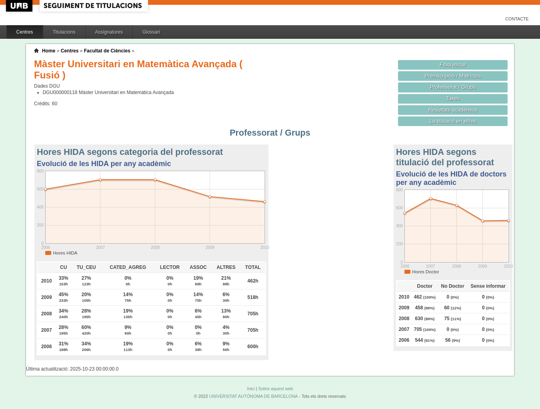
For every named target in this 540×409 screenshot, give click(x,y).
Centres (24, 32)
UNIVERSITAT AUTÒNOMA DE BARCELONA (253, 396)
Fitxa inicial (453, 65)
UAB (20, 6)
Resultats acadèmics (452, 110)
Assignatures (109, 32)
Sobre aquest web (275, 388)
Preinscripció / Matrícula (453, 76)
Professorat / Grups (453, 87)
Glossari (151, 32)
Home (48, 51)
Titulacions (64, 32)
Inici (250, 388)
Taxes (453, 98)
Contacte (517, 18)
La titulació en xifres (453, 121)
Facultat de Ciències (107, 51)
